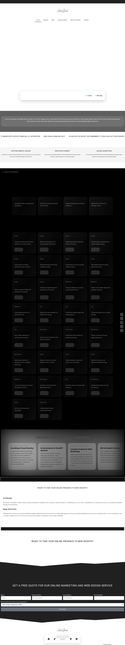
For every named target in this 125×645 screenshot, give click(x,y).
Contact (86, 20)
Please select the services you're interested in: (14, 602)
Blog (53, 20)
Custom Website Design (21, 151)
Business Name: (36, 595)
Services (45, 20)
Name (2, 595)
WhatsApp (98, 95)
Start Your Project (75, 20)
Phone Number (98, 595)
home (38, 20)
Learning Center (62, 20)
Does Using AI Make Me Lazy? (58, 136)
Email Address (67, 595)
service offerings (21, 516)
